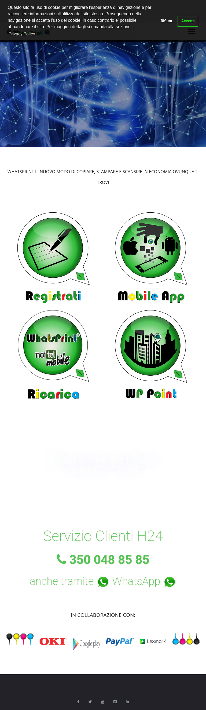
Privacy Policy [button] (22, 34)
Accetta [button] (188, 21)
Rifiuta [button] (166, 21)
